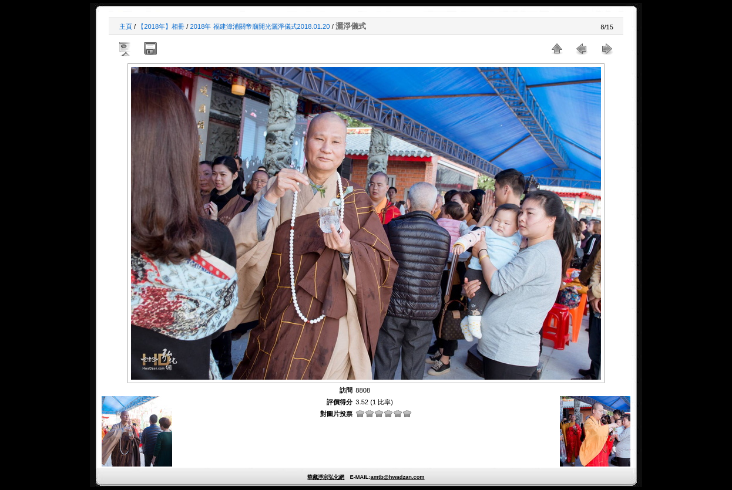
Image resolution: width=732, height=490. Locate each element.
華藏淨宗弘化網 (325, 477)
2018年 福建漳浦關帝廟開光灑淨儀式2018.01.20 (260, 26)
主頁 (125, 26)
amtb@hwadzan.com (397, 477)
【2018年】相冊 (160, 26)
